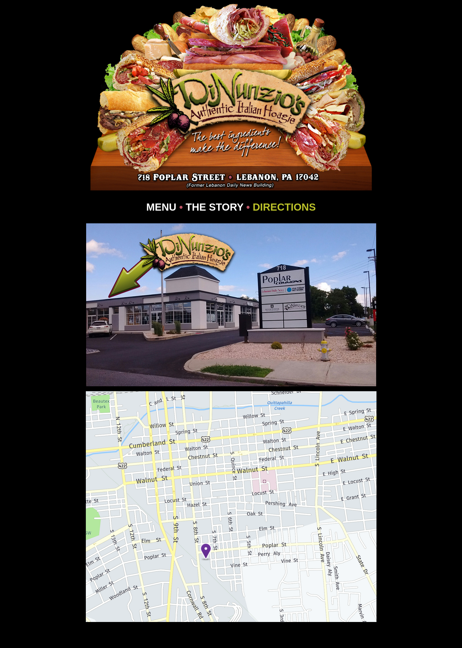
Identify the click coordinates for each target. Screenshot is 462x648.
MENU (161, 207)
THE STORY (214, 207)
